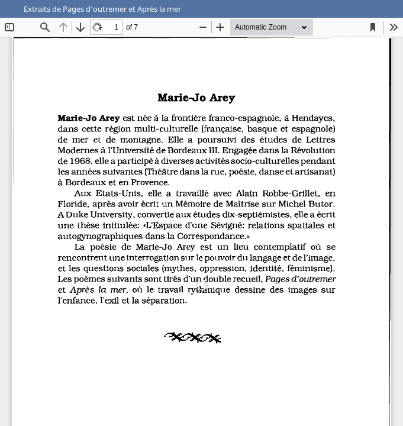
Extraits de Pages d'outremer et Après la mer (102, 9)
